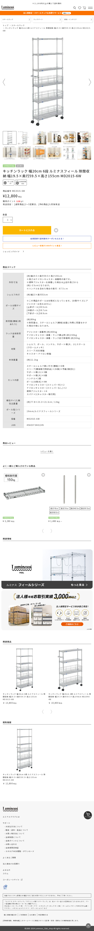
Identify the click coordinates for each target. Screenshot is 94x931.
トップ (5, 25)
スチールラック (18, 25)
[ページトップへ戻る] (88, 925)
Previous (4, 82)
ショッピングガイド (13, 251)
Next (90, 82)
